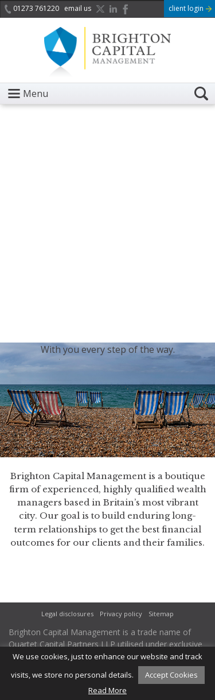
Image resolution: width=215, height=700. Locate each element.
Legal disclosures (67, 613)
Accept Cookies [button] (171, 675)
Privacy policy (121, 613)
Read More (107, 690)
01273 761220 (32, 8)
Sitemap (161, 613)
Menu (35, 93)
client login (190, 8)
